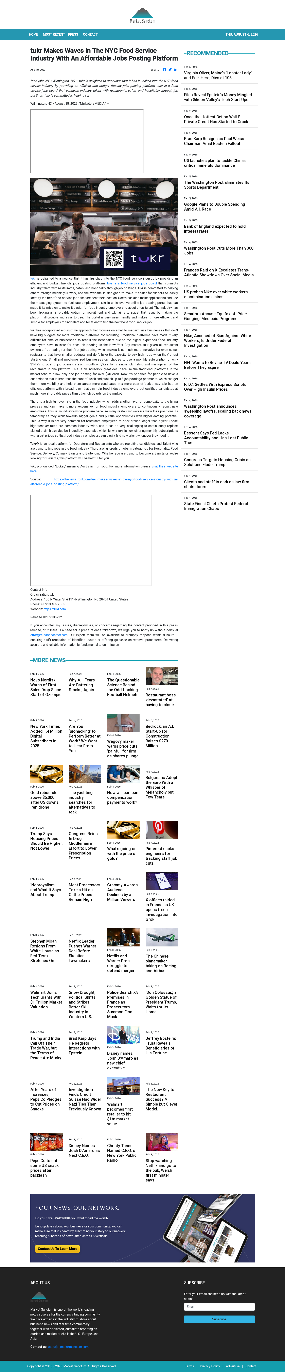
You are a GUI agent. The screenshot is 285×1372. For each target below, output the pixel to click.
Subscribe (219, 1319)
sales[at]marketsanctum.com (68, 1347)
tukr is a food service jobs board (132, 283)
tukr (33, 278)
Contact (251, 1366)
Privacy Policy (210, 1366)
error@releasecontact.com (49, 635)
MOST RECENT (54, 34)
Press (73, 34)
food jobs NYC (87, 141)
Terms (189, 1366)
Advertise (233, 1366)
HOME (33, 34)
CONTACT (90, 34)
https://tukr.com (55, 609)
